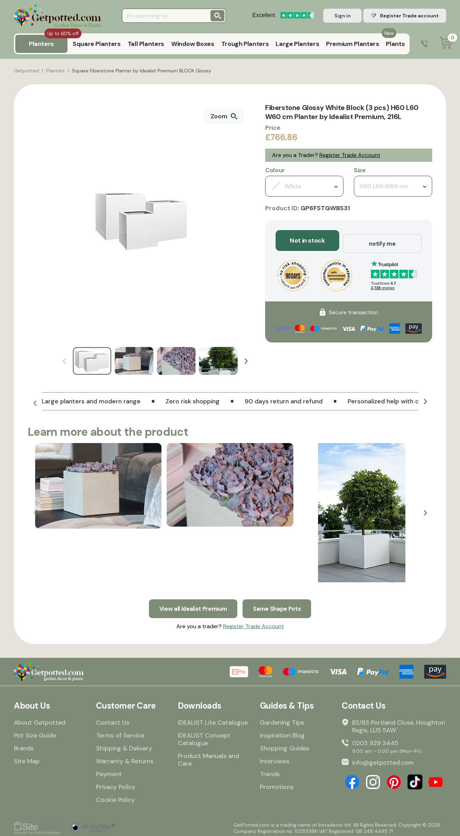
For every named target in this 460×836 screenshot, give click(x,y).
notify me (382, 240)
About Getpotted (39, 720)
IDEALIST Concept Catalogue (204, 737)
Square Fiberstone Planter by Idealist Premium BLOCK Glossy (141, 71)
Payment (109, 771)
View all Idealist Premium (191, 605)
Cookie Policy (115, 797)
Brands (24, 746)
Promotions (277, 784)
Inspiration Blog (282, 733)
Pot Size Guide (35, 733)
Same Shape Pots (280, 605)
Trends (270, 771)
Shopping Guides (284, 746)
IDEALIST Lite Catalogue (213, 720)
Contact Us (112, 720)
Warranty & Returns (124, 759)
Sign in (342, 16)
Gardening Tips (282, 720)
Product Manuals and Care (208, 757)
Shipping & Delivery (124, 746)
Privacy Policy (115, 784)
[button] (246, 361)
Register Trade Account (349, 155)
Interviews (275, 759)
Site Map (27, 759)
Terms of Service (120, 733)
